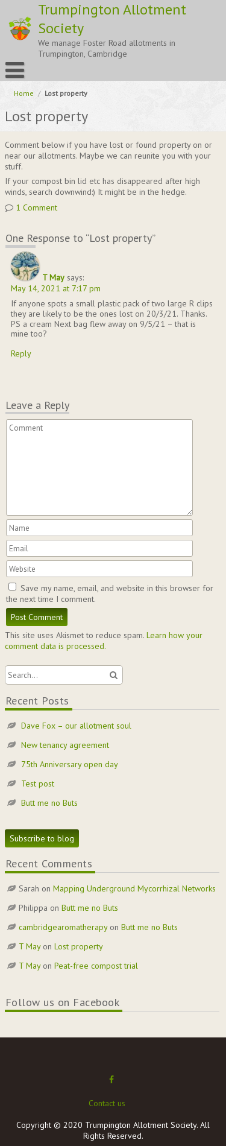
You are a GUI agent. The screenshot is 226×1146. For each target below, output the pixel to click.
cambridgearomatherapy (63, 927)
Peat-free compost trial (96, 965)
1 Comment (36, 207)
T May (53, 277)
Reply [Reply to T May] (21, 353)
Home (24, 93)
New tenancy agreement (65, 744)
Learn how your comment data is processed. (103, 640)
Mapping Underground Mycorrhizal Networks (134, 888)
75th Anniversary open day (69, 764)
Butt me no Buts (49, 802)
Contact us (107, 1103)
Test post (37, 783)
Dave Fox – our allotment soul (76, 725)
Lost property (78, 946)
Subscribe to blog (42, 838)
